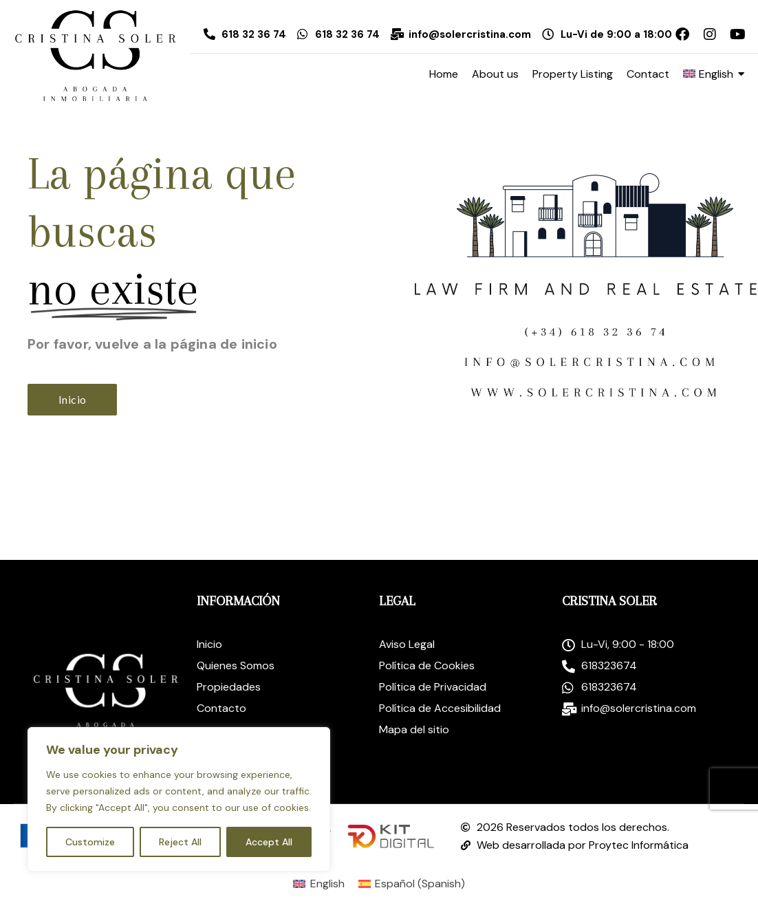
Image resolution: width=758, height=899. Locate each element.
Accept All (269, 842)
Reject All (180, 842)
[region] (179, 799)
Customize (90, 842)
